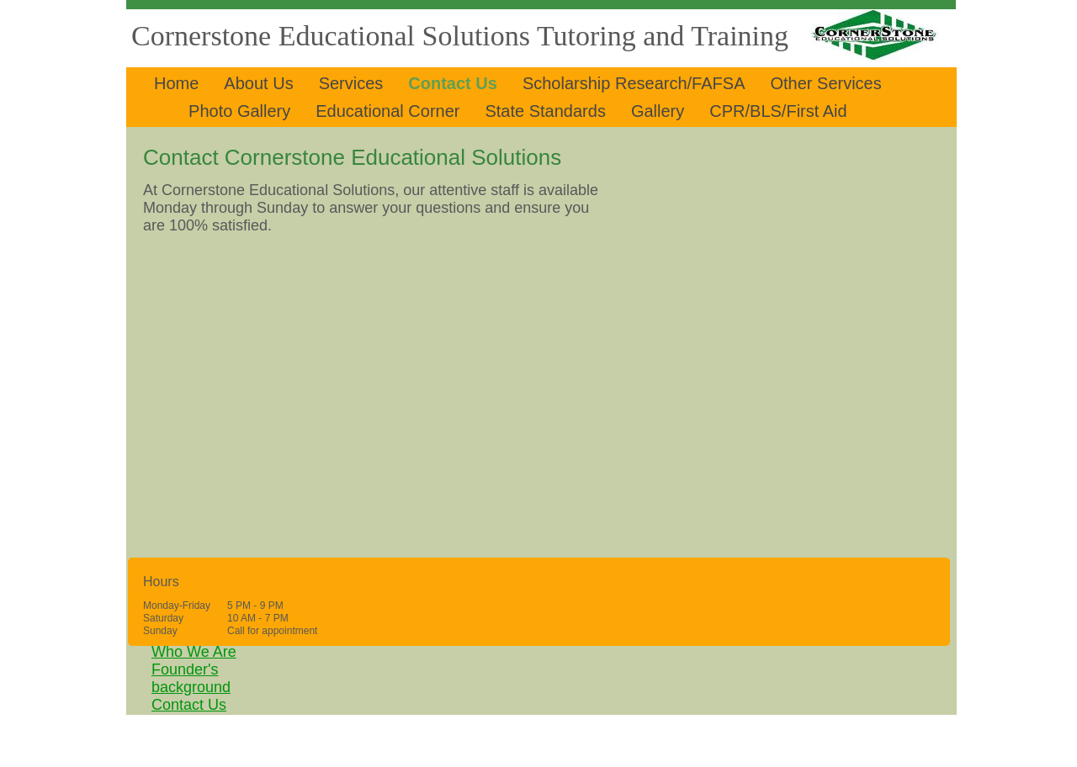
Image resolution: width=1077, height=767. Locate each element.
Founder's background (191, 678)
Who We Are (193, 651)
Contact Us (188, 704)
